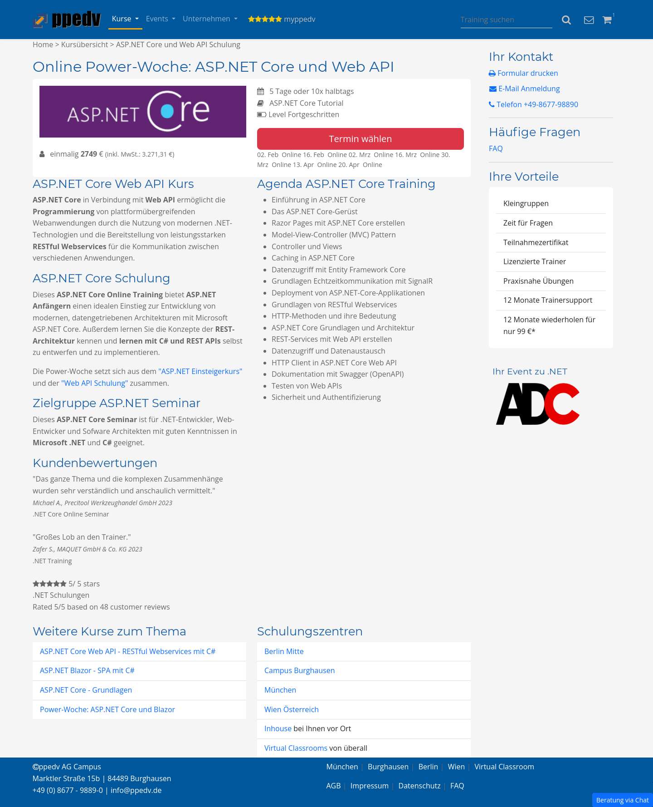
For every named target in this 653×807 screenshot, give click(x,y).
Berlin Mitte (284, 651)
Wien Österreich (291, 709)
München (280, 690)
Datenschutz (420, 786)
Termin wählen (360, 139)
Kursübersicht (84, 44)
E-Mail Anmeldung (524, 88)
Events (158, 19)
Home (43, 44)
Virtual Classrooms (295, 748)
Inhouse (278, 728)
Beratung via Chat (622, 800)
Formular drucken (523, 73)
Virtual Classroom (505, 767)
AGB (333, 786)
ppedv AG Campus (67, 767)
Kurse (122, 19)
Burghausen (388, 767)
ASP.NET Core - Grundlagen (86, 690)
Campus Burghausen (299, 670)
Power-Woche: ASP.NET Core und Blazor (107, 709)
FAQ (496, 148)
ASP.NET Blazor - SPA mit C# (87, 670)
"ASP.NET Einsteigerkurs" (200, 371)
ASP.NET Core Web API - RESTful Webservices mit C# (127, 651)
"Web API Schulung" (94, 383)
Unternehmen (207, 19)
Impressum (370, 786)
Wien (456, 767)
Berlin (429, 767)
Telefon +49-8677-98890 (533, 104)
